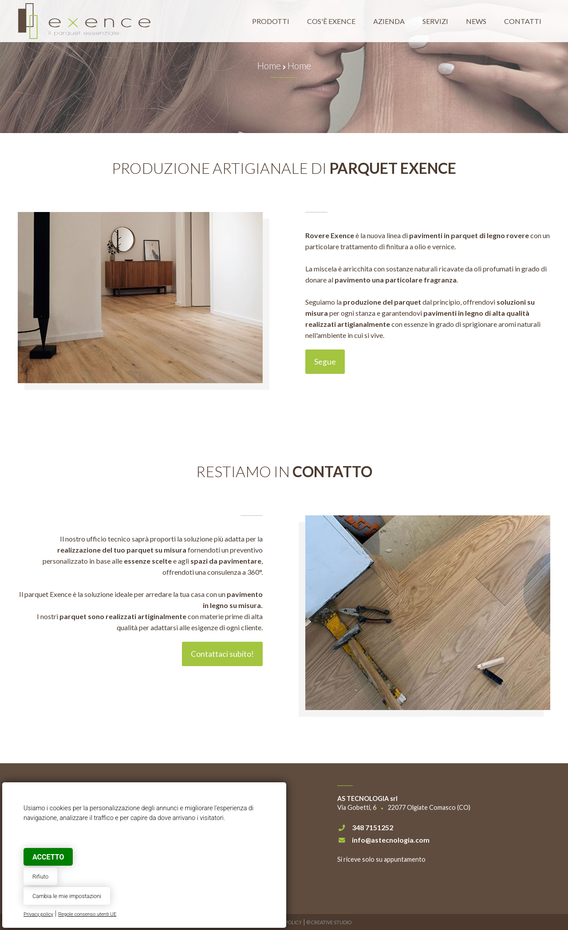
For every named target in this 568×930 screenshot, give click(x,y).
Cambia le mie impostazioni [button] (66, 896)
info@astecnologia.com (391, 840)
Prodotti (270, 21)
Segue (325, 361)
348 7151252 (372, 827)
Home (269, 65)
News (476, 21)
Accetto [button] (48, 857)
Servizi (435, 21)
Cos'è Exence (331, 21)
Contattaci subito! (222, 654)
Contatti (522, 21)
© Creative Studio (329, 922)
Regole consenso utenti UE (87, 914)
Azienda (389, 21)
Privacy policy (38, 914)
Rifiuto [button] (40, 876)
